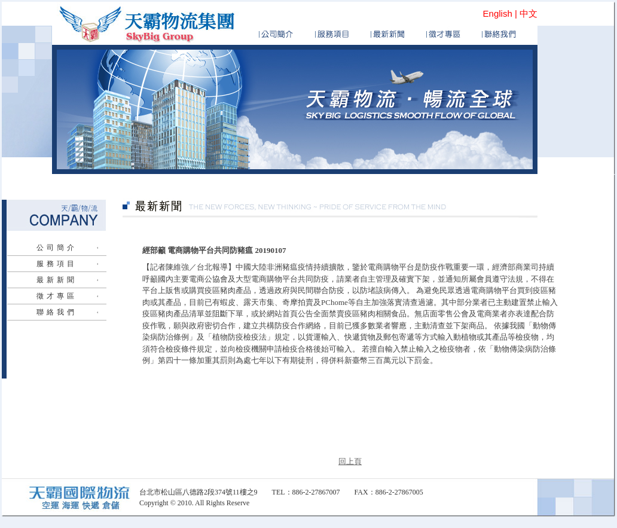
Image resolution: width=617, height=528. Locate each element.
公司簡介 (56, 247)
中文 (528, 13)
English (497, 13)
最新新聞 (56, 280)
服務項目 (56, 264)
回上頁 (350, 461)
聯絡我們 (56, 312)
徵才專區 (56, 296)
